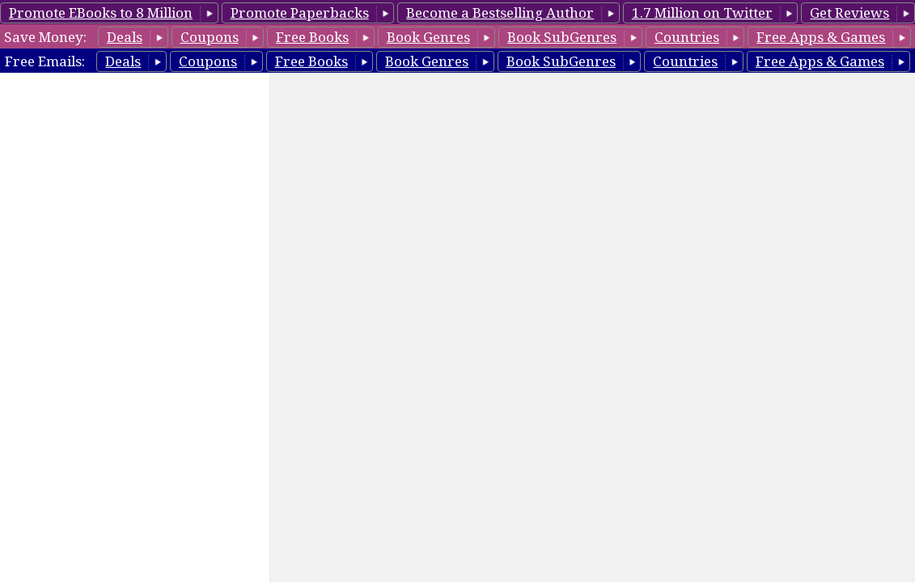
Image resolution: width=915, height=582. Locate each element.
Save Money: (45, 36)
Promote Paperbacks (300, 12)
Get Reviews (849, 12)
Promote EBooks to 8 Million (101, 12)
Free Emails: (45, 61)
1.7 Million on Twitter (702, 12)
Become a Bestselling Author (500, 12)
